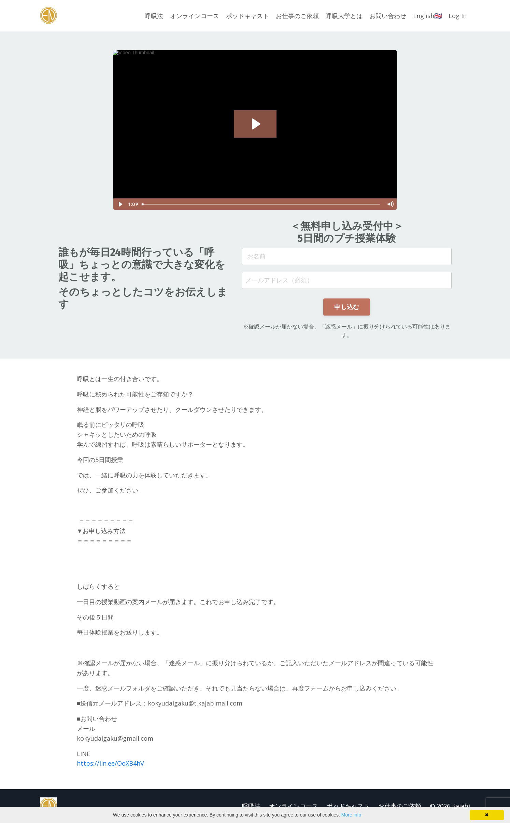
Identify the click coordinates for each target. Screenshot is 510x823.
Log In (458, 16)
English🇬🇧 (427, 16)
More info (351, 815)
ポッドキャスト (247, 16)
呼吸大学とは (344, 16)
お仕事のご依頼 (297, 16)
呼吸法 (154, 16)
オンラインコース (194, 16)
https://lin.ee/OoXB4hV (110, 763)
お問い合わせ (387, 16)
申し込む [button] (346, 307)
